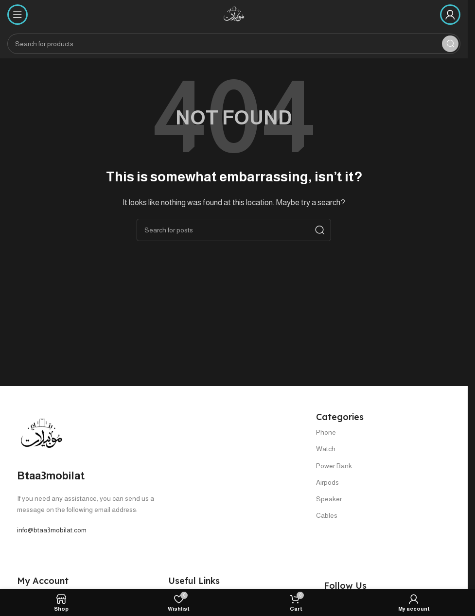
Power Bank (334, 466)
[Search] (233, 44)
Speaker (329, 499)
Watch (325, 449)
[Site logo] (234, 14)
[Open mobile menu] (17, 14)
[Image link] (41, 433)
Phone (326, 432)
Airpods (327, 482)
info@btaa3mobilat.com (52, 530)
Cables (326, 515)
